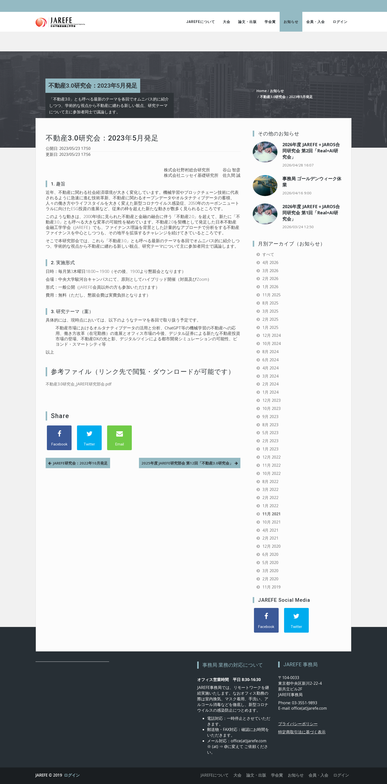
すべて (268, 254)
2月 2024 (270, 384)
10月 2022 (271, 473)
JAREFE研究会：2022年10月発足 (80, 463)
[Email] (119, 437)
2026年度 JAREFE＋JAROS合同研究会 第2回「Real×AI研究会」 (311, 150)
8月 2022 (270, 481)
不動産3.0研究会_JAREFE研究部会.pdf (79, 384)
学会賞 (270, 22)
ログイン (340, 22)
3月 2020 (270, 570)
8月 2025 (270, 303)
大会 (226, 22)
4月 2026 (270, 262)
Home (261, 90)
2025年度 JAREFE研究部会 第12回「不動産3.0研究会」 (187, 463)
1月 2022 (270, 505)
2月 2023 (270, 440)
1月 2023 (270, 449)
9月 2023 (270, 416)
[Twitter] (89, 437)
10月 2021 (271, 522)
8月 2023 (270, 424)
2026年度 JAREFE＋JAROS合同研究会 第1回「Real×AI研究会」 (311, 212)
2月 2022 (270, 497)
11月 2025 (271, 295)
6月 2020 (270, 554)
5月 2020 (270, 562)
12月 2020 (271, 546)
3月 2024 (270, 376)
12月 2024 (271, 335)
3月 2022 (270, 489)
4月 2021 (270, 530)
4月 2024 (270, 368)
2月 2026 (270, 278)
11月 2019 (271, 587)
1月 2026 (270, 286)
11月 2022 (271, 465)
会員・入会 (315, 22)
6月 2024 (270, 359)
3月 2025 (270, 311)
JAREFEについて (200, 22)
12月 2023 (271, 400)
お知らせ (291, 22)
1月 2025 (270, 327)
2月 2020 (270, 579)
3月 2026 (270, 270)
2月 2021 (270, 538)
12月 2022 (271, 457)
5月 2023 (270, 432)
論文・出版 (247, 22)
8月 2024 (270, 351)
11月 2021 (271, 514)
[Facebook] (59, 437)
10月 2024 (271, 343)
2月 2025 (270, 319)
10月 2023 (271, 408)
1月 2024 (270, 392)
